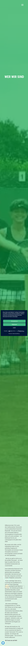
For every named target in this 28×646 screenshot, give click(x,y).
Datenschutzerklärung (16, 333)
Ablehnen (14, 324)
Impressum (10, 333)
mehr (14, 327)
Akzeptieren (14, 321)
